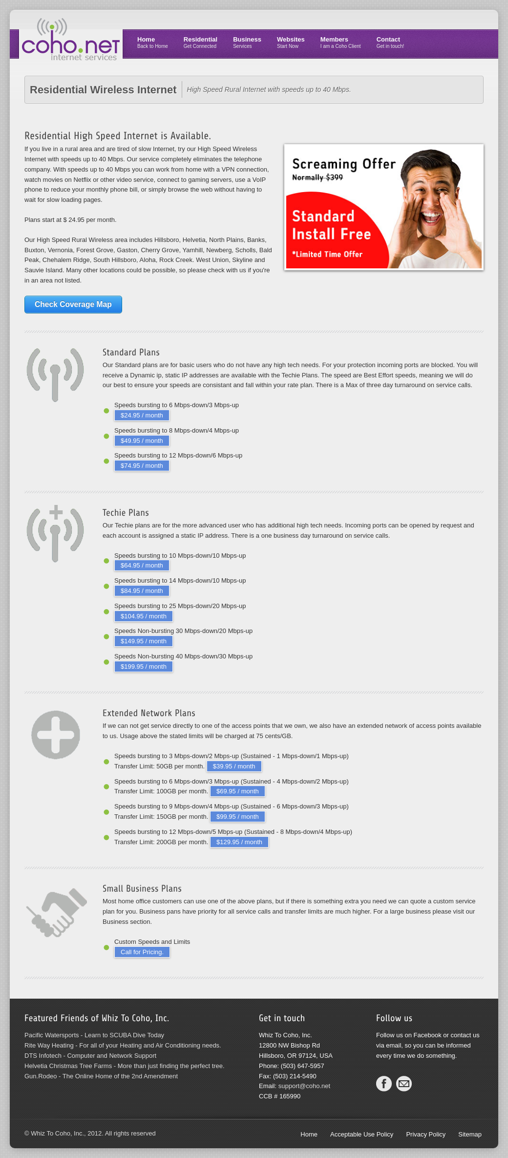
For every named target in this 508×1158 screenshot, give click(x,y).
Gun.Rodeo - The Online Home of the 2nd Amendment (101, 1076)
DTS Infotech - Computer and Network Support (90, 1055)
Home (152, 42)
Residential (200, 42)
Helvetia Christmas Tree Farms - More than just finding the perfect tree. (124, 1066)
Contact (390, 42)
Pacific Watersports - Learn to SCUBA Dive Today (94, 1035)
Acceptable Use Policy (361, 1134)
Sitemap (470, 1134)
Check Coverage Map (73, 304)
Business (247, 42)
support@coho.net (304, 1086)
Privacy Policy (425, 1134)
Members (340, 42)
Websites (291, 42)
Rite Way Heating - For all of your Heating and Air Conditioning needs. (122, 1045)
